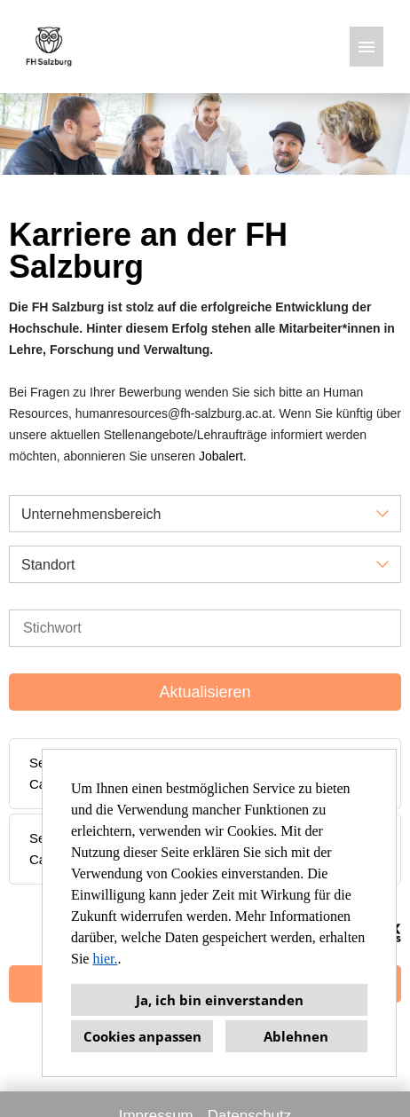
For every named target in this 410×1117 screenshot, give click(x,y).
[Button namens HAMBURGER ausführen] (366, 47)
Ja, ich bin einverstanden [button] (220, 1000)
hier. (104, 958)
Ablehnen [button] (296, 1036)
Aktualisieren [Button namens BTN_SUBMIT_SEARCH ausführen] (204, 692)
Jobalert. (223, 456)
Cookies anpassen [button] (142, 1036)
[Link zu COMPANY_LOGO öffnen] (48, 46)
